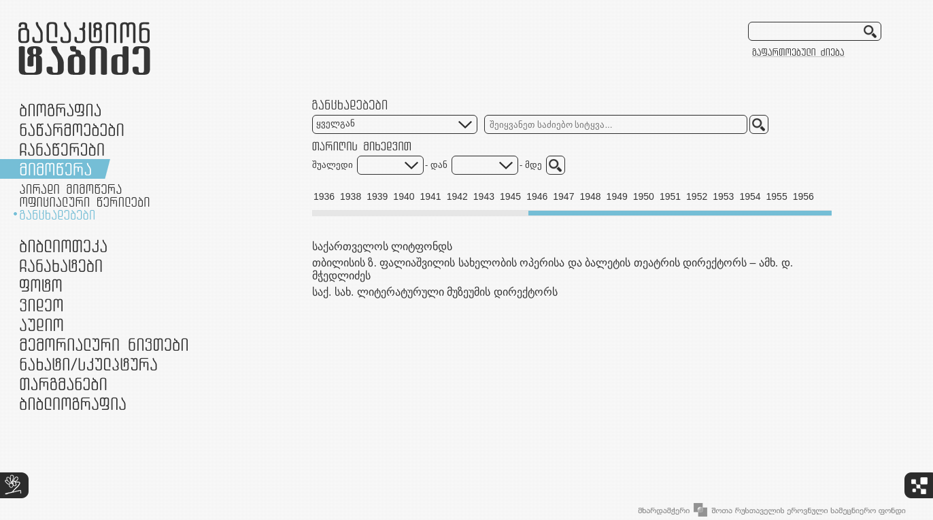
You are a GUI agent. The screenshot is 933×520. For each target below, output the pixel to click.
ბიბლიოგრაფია (73, 403)
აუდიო (41, 324)
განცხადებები (57, 215)
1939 (377, 196)
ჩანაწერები (62, 149)
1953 (723, 196)
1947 (563, 196)
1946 (536, 196)
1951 (670, 196)
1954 (749, 196)
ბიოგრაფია (60, 110)
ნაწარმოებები (72, 129)
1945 (510, 196)
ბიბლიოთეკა (63, 246)
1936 (324, 196)
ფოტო (41, 285)
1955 (776, 196)
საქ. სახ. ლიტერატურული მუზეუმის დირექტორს (435, 292)
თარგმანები (63, 384)
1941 (430, 196)
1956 (803, 196)
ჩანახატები (61, 265)
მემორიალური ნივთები (104, 344)
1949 (617, 196)
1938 (350, 196)
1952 (696, 196)
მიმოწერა (55, 169)
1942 (457, 196)
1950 (643, 196)
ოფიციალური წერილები (85, 202)
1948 (589, 196)
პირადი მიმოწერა (71, 189)
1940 (403, 196)
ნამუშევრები (88, 364)
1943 (483, 196)
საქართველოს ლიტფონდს (382, 246)
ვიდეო (41, 305)
